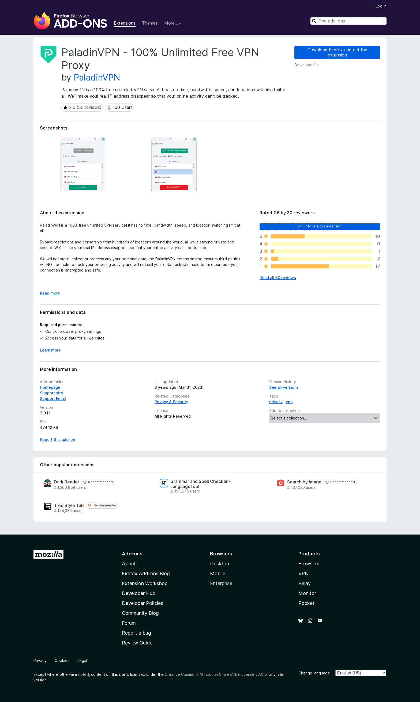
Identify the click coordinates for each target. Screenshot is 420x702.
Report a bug (136, 633)
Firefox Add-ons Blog (146, 573)
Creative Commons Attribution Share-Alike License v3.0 (214, 674)
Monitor (307, 593)
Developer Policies (142, 603)
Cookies (62, 660)
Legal (82, 660)
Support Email (53, 398)
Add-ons (132, 553)
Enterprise (221, 583)
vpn (289, 401)
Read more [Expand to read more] (50, 293)
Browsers (308, 563)
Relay (304, 583)
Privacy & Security (171, 401)
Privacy (40, 660)
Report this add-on (57, 439)
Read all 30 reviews (278, 277)
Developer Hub (138, 593)
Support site (51, 393)
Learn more (50, 350)
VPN (303, 573)
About (129, 563)
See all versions (284, 387)
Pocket (306, 603)
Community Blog (140, 613)
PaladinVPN (97, 77)
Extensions (125, 23)
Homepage (50, 387)
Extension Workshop (144, 583)
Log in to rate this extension (319, 226)
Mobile (217, 573)
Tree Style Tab (69, 505)
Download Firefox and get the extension (337, 52)
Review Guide (137, 643)
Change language (314, 673)
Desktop (219, 563)
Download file (306, 65)
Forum (129, 623)
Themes (150, 23)
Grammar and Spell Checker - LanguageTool (200, 484)
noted (83, 674)
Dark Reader (66, 481)
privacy (276, 401)
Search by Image (304, 481)
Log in (381, 6)
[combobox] (348, 21)
